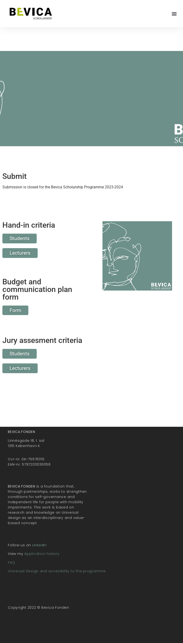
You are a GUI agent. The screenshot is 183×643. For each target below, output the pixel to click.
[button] (174, 13)
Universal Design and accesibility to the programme (57, 571)
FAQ (11, 562)
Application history (41, 553)
